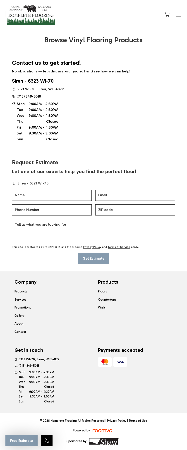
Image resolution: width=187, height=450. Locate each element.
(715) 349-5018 (29, 96)
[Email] (135, 195)
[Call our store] (47, 440)
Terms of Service (119, 247)
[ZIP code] (135, 209)
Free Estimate (21, 440)
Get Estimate (94, 258)
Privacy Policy (92, 247)
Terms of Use (138, 421)
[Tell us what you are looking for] (93, 230)
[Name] (52, 195)
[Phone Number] (52, 209)
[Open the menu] (179, 15)
